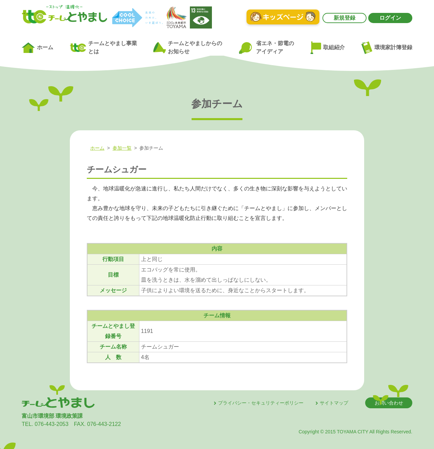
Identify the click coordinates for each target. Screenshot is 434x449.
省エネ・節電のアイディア (266, 47)
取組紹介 (328, 47)
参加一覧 (122, 148)
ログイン (390, 18)
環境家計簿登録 (386, 47)
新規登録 (344, 18)
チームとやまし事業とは (103, 47)
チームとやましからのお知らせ (187, 47)
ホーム (37, 47)
